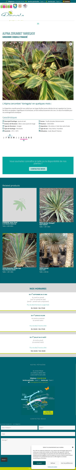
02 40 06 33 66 (41, 378)
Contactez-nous (38, 169)
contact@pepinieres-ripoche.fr (39, 382)
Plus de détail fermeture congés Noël (38, 305)
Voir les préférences (67, 463)
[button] (72, 447)
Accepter (39, 463)
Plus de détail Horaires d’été (38, 326)
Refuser (53, 463)
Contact (66, 1)
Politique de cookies (52, 467)
